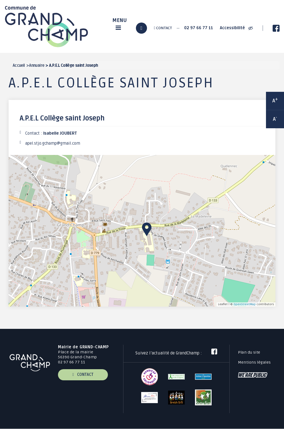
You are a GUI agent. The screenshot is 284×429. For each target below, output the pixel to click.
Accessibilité (236, 28)
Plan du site (249, 352)
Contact (163, 28)
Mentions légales (254, 362)
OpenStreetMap (245, 304)
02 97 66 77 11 (198, 28)
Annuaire (36, 65)
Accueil (19, 65)
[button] (146, 229)
